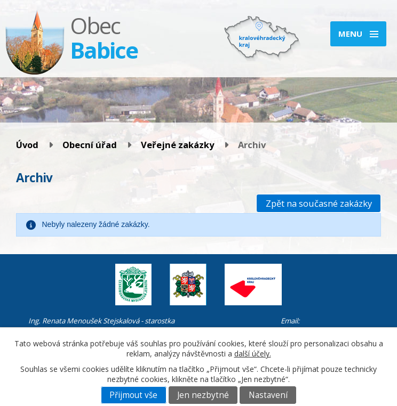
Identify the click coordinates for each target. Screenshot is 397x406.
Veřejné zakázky (177, 145)
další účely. (252, 353)
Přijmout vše (133, 395)
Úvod (27, 145)
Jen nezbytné (203, 395)
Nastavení (268, 395)
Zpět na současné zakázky (319, 203)
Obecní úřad (89, 145)
